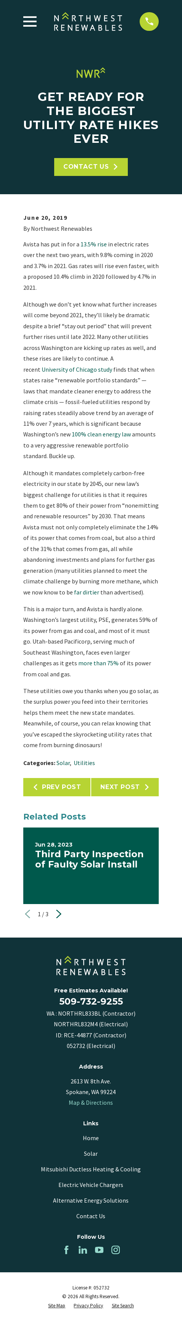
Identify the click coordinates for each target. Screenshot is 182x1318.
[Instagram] (115, 1250)
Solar (63, 763)
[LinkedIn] (83, 1250)
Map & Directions (91, 1102)
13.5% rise (94, 244)
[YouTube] (99, 1250)
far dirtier (86, 592)
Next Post (125, 787)
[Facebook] (66, 1250)
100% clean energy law (102, 434)
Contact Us (91, 166)
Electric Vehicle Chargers (90, 1185)
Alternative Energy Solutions (91, 1200)
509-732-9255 (91, 1001)
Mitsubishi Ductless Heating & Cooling (91, 1169)
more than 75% (98, 663)
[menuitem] (56, 1305)
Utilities (84, 763)
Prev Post (56, 787)
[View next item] (59, 914)
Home (91, 1138)
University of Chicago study (77, 369)
